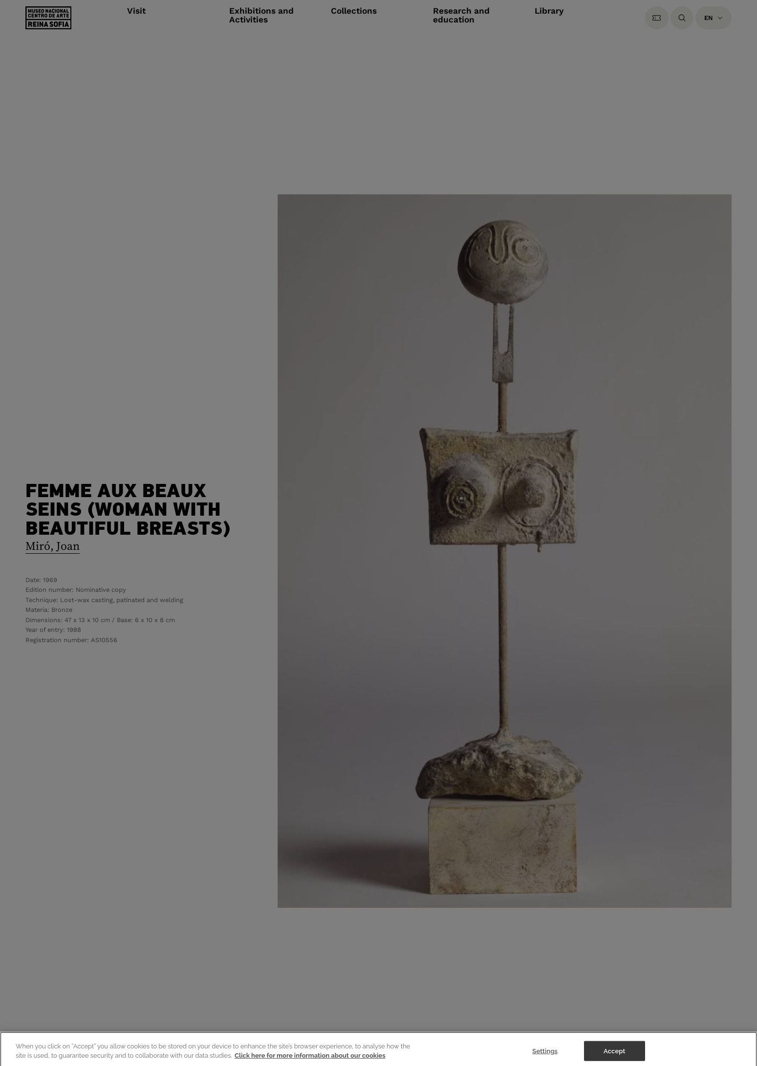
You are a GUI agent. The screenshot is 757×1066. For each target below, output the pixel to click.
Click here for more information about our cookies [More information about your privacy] (310, 1060)
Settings (545, 1055)
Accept (614, 1055)
